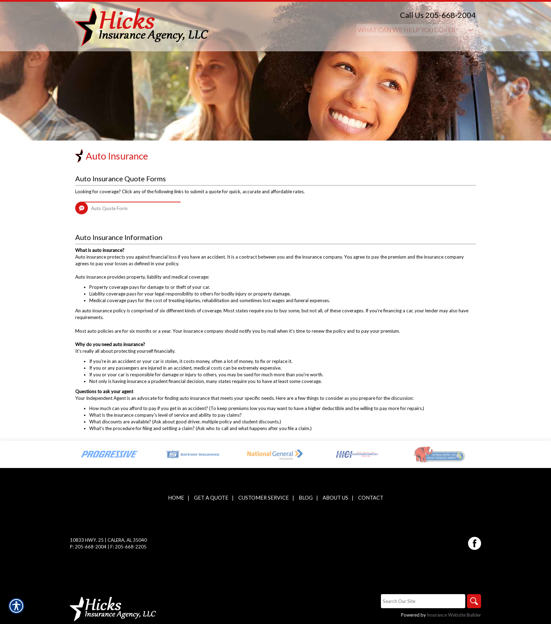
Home (176, 498)
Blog (306, 498)
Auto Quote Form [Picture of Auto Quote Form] (109, 208)
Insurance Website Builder (454, 615)
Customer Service (263, 498)
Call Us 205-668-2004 (438, 15)
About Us (335, 498)
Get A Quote (211, 498)
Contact (370, 498)
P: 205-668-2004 (88, 547)
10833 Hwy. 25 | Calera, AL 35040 (108, 540)
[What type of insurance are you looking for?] (416, 30)
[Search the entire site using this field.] (423, 601)
